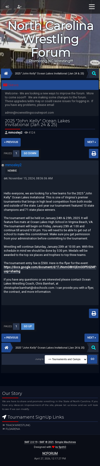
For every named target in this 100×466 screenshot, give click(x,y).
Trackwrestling (18, 425)
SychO (62, 447)
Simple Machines (65, 442)
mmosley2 (15, 132)
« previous (11, 142)
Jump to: (39, 359)
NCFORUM (50, 453)
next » (91, 142)
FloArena (13, 429)
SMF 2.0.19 (30, 442)
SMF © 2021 (46, 442)
